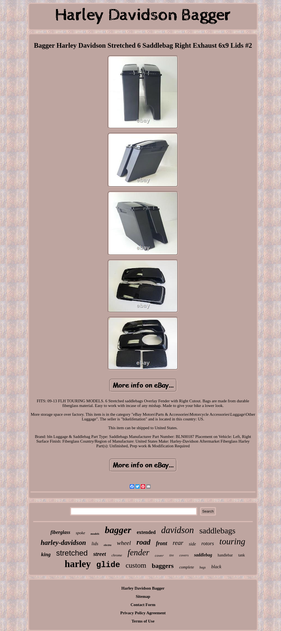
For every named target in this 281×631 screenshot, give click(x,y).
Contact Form (143, 604)
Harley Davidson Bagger (143, 588)
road (143, 542)
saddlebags (217, 530)
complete (186, 567)
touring (232, 541)
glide (108, 565)
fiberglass (60, 532)
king (46, 554)
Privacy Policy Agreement (143, 613)
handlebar (225, 555)
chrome (116, 555)
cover (159, 556)
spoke (80, 533)
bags (202, 567)
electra (107, 545)
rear (178, 542)
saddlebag (203, 555)
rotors (207, 543)
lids (94, 543)
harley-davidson (63, 542)
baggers (163, 565)
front (161, 543)
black (216, 566)
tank (241, 555)
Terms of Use (142, 621)
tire (171, 555)
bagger (118, 530)
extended (146, 532)
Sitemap (143, 596)
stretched (72, 553)
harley (77, 564)
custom (136, 565)
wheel (124, 542)
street (99, 554)
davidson (177, 530)
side (192, 544)
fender (138, 552)
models (95, 533)
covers (184, 555)
